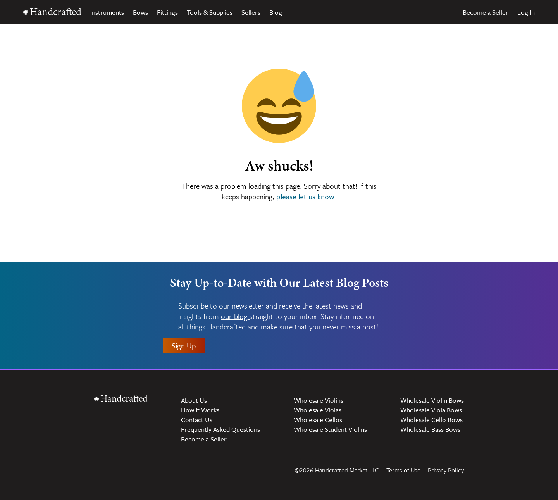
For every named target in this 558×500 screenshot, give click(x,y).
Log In (526, 12)
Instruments (107, 12)
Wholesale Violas (317, 410)
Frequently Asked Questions (220, 429)
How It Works (200, 410)
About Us (194, 400)
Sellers (250, 12)
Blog (275, 12)
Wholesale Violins (318, 400)
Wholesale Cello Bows (431, 419)
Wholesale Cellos (318, 419)
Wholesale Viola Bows (431, 410)
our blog (235, 316)
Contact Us (196, 419)
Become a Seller (485, 12)
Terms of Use (403, 470)
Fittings (167, 12)
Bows (140, 12)
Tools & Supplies (209, 12)
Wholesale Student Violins (330, 429)
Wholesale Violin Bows (432, 400)
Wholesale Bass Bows (430, 429)
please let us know (305, 196)
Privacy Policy (446, 470)
